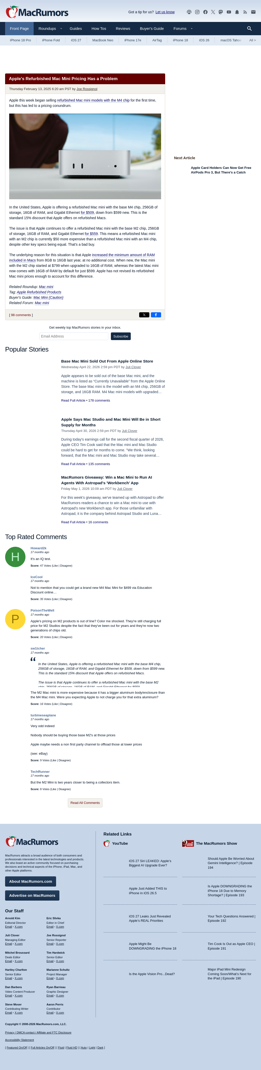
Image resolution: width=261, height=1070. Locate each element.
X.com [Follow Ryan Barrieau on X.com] (60, 994)
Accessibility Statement (19, 1040)
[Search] (251, 28)
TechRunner (40, 772)
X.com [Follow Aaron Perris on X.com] (60, 1011)
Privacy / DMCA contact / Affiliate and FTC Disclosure (38, 1032)
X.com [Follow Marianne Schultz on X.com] (60, 976)
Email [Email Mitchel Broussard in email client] (8, 959)
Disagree (65, 565)
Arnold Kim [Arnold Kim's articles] (12, 916)
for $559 (91, 234)
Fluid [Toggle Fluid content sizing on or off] (61, 1047)
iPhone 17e (132, 40)
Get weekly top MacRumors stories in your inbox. (85, 327)
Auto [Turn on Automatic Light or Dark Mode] (84, 1047)
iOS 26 (204, 40)
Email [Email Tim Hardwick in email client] (50, 959)
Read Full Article (73, 400)
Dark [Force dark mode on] (100, 1047)
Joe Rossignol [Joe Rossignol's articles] (56, 934)
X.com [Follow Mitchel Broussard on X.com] (19, 959)
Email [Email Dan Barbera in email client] (8, 994)
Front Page (19, 28)
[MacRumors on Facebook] (205, 12)
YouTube (120, 842)
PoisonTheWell (42, 610)
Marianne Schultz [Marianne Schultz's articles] (58, 968)
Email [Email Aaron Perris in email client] (50, 1011)
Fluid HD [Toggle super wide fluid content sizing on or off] (71, 1047)
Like (55, 565)
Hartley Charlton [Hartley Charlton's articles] (16, 968)
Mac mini (46, 287)
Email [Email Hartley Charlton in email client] (8, 976)
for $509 (87, 212)
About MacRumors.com (30, 880)
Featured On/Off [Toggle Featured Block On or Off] (17, 1047)
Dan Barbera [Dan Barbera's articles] (13, 985)
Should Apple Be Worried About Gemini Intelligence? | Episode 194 (231, 861)
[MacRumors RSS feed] (245, 12)
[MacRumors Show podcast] (189, 12)
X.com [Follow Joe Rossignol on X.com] (60, 942)
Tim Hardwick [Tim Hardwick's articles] (56, 951)
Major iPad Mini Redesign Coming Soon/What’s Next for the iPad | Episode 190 (229, 972)
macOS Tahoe (230, 40)
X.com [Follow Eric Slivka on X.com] (60, 925)
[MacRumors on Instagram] (197, 12)
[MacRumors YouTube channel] (228, 12)
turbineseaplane (43, 715)
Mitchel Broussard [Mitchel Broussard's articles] (17, 951)
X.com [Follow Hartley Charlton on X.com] (19, 976)
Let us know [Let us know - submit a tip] (165, 12)
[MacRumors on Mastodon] (220, 12)
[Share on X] (144, 314)
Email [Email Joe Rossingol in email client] (50, 942)
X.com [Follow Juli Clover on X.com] (19, 942)
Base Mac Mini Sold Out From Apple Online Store (111, 361)
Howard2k (38, 548)
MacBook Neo (103, 40)
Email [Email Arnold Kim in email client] (8, 925)
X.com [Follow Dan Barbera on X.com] (19, 994)
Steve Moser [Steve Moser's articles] (13, 1003)
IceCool (37, 577)
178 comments (99, 400)
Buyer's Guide (152, 28)
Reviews (123, 28)
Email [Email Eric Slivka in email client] (50, 925)
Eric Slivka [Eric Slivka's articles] (54, 916)
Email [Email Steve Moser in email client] (8, 1011)
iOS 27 (76, 40)
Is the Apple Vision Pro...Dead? (152, 973)
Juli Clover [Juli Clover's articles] (12, 934)
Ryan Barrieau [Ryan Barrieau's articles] (56, 985)
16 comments (98, 522)
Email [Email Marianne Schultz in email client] (50, 976)
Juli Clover (133, 367)
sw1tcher (38, 648)
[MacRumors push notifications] (237, 12)
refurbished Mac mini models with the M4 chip (93, 100)
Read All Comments (85, 803)
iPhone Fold (51, 40)
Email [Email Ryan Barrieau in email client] (50, 994)
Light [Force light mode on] (92, 1047)
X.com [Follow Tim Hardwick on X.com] (60, 959)
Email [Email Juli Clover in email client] (8, 942)
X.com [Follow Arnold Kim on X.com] (19, 925)
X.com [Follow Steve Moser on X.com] (19, 1011)
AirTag (157, 40)
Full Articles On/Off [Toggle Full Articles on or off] (42, 1047)
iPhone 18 (180, 40)
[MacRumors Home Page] (37, 12)
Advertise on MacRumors (32, 894)
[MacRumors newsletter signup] (253, 12)
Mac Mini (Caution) (48, 297)
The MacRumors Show (216, 842)
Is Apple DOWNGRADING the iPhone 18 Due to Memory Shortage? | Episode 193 (230, 889)
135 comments (99, 464)
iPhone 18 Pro (20, 40)
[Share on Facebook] (156, 314)
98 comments (21, 315)
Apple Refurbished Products (39, 292)
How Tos (99, 28)
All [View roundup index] (252, 40)
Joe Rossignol (86, 89)
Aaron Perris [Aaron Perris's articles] (55, 1003)
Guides (76, 28)
